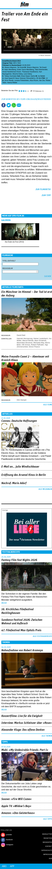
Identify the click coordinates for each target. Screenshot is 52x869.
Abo (4, 866)
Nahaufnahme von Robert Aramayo (22, 650)
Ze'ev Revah (9, 80)
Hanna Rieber (12, 83)
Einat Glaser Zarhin (28, 76)
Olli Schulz (26, 345)
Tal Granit (20, 67)
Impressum (47, 854)
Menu (3, 4)
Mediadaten (47, 842)
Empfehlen (19, 105)
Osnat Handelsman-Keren (11, 72)
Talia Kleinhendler (41, 70)
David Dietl (21, 335)
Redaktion (48, 838)
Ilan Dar (42, 80)
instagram (9, 845)
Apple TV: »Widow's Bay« (16, 806)
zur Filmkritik (43, 189)
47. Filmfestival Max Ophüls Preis (21, 630)
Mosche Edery (17, 74)
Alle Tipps (47, 819)
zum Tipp (46, 195)
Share (14, 105)
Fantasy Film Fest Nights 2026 (19, 560)
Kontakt (48, 846)
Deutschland (12, 61)
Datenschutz (46, 850)
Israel (4, 61)
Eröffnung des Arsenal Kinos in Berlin (23, 474)
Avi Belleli (41, 76)
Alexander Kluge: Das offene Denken (23, 729)
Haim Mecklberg (10, 70)
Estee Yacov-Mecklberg (25, 70)
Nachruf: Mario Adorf (13, 483)
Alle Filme (47, 405)
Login (42, 4)
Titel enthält (9, 261)
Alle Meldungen (45, 489)
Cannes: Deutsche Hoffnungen (19, 420)
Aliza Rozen (34, 80)
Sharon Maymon (10, 67)
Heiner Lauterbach (40, 338)
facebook (9, 840)
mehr (4, 603)
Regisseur (7, 268)
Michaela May (38, 343)
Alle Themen (47, 736)
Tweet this (8, 105)
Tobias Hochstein (10, 76)
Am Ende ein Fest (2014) (14, 242)
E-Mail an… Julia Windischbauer (20, 466)
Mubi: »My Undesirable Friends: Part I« (24, 750)
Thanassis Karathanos (30, 72)
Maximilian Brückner (24, 343)
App (12, 866)
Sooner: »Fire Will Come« (16, 799)
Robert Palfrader (37, 345)
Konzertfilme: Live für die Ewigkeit (21, 716)
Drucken (24, 105)
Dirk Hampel (21, 400)
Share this (3, 105)
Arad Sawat (8, 78)
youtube (9, 835)
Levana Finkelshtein (21, 80)
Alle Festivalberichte (42, 636)
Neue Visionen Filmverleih (24, 78)
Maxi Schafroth (40, 340)
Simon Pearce (34, 347)
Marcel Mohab (27, 340)
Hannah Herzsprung (24, 338)
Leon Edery (28, 74)
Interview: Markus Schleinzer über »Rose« (26, 722)
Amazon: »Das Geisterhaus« (18, 813)
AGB (50, 858)
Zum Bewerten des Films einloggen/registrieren (26, 99)
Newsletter (47, 834)
